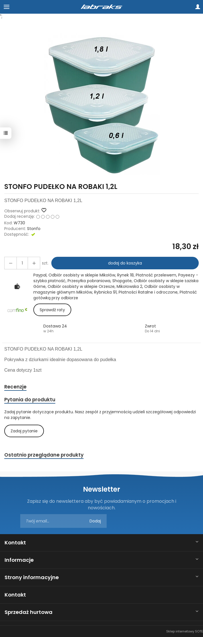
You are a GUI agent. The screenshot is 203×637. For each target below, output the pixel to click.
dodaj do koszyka (125, 263)
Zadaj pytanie (24, 431)
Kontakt (15, 542)
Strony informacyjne (32, 577)
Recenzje (15, 386)
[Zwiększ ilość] (10, 263)
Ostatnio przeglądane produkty (44, 454)
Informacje (19, 559)
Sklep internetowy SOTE (184, 631)
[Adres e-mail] (63, 521)
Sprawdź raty (52, 310)
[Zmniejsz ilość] (34, 263)
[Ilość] (22, 263)
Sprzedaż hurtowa (28, 612)
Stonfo (33, 228)
